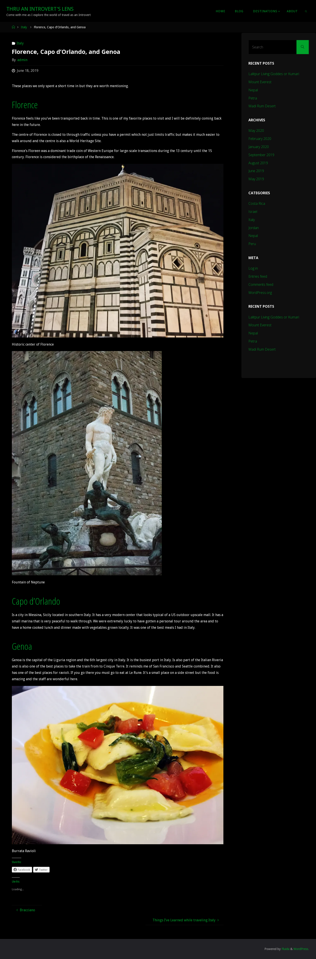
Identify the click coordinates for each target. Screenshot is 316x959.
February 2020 (259, 138)
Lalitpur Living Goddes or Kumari (273, 73)
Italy (24, 27)
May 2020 (256, 130)
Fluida (284, 949)
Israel (252, 211)
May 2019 (256, 179)
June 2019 (256, 170)
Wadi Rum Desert (262, 106)
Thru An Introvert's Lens (40, 9)
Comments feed (260, 284)
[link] (306, 11)
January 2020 (258, 146)
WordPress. (301, 949)
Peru (252, 243)
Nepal (253, 90)
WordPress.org (260, 292)
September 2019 (261, 154)
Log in (253, 268)
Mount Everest (259, 81)
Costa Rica (256, 203)
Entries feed (257, 276)
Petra (252, 98)
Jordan (253, 227)
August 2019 (258, 163)
